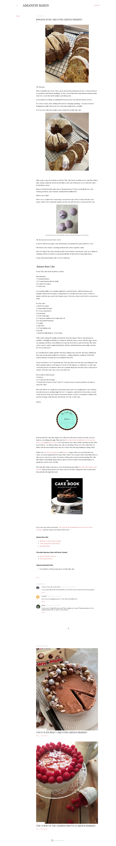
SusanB (44, 596)
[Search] (97, 5)
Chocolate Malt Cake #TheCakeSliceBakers (61, 732)
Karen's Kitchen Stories (48, 556)
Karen (43, 605)
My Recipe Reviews (46, 559)
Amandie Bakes (36, 5)
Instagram (55, 452)
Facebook (47, 452)
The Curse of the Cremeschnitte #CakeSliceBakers (65, 825)
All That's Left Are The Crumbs (50, 541)
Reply (43, 592)
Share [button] (18, 16)
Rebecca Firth (53, 442)
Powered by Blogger (58, 840)
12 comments (44, 735)
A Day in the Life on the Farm (50, 543)
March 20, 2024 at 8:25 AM (68, 587)
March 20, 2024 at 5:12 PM (53, 605)
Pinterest (65, 452)
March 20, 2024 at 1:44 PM (54, 596)
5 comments (44, 829)
